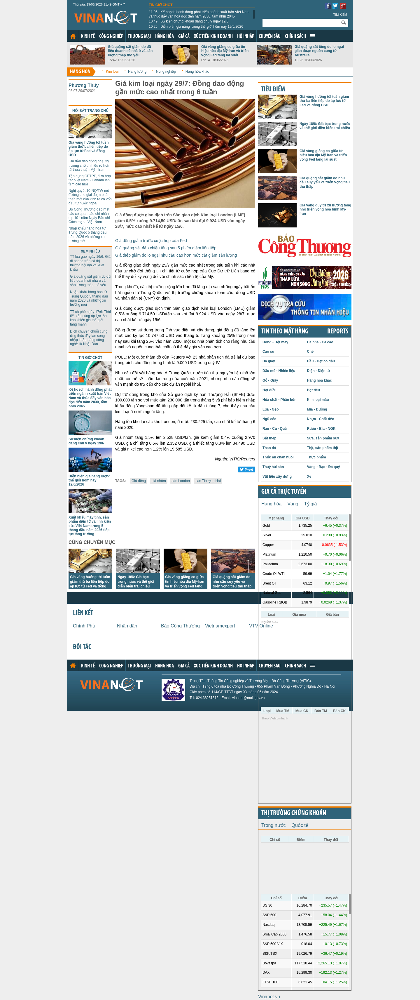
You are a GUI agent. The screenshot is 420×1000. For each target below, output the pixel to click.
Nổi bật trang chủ (90, 111)
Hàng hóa (164, 36)
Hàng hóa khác (197, 71)
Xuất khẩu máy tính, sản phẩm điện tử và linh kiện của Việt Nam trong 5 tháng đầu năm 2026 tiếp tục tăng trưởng (90, 525)
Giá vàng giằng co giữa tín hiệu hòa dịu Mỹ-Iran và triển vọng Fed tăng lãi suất (225, 51)
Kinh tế (88, 36)
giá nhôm (158, 481)
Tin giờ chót (161, 5)
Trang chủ (73, 36)
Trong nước (273, 825)
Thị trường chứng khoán (293, 813)
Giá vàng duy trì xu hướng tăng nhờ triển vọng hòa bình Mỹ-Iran (325, 209)
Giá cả (184, 36)
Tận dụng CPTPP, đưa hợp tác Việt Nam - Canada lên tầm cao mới (90, 180)
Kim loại (112, 71)
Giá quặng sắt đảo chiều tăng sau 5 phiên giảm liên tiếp (165, 248)
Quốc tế (300, 825)
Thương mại (139, 36)
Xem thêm (312, 35)
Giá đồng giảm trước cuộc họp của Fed (151, 240)
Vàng (292, 503)
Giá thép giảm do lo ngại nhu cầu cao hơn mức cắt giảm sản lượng (176, 255)
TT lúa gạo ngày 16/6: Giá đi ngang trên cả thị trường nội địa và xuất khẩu (90, 263)
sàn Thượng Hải (207, 481)
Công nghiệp (111, 36)
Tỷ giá (310, 503)
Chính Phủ (84, 625)
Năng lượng (137, 71)
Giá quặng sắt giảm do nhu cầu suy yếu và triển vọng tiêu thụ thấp (232, 581)
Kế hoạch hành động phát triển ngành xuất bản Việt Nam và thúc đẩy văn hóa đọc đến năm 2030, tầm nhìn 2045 (199, 14)
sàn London (181, 481)
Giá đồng (139, 481)
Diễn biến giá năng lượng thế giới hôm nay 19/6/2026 (196, 27)
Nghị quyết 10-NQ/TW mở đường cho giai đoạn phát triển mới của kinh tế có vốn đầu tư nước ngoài (90, 197)
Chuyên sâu (270, 36)
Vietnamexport (220, 625)
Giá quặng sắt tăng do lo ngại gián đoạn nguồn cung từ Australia (319, 51)
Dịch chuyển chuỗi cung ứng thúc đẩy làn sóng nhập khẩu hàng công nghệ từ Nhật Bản (88, 337)
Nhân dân (127, 625)
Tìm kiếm (340, 14)
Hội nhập (245, 36)
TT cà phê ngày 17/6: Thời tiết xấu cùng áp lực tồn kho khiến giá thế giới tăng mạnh (90, 318)
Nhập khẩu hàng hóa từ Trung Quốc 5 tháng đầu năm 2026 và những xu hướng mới (87, 234)
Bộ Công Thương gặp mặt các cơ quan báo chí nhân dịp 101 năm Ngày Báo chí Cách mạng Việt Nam (89, 215)
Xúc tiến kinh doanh (213, 36)
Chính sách (295, 36)
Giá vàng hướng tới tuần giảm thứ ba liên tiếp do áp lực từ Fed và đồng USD (89, 148)
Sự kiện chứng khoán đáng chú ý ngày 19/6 (188, 21)
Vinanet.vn (269, 996)
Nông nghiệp (166, 71)
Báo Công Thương (180, 625)
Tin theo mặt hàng (284, 331)
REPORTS (337, 331)
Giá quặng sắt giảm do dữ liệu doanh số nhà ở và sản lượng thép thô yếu (130, 51)
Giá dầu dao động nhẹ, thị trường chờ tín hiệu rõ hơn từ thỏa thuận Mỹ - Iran (89, 165)
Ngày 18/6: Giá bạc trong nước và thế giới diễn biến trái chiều (136, 581)
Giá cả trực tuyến (283, 491)
